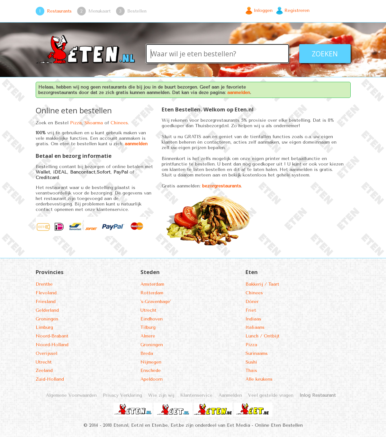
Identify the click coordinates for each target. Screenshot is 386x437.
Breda (146, 353)
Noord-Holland (52, 344)
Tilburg (148, 327)
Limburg (44, 327)
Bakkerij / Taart (262, 284)
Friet (251, 310)
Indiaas (253, 319)
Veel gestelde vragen (270, 395)
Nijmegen (150, 362)
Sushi (251, 362)
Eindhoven (151, 319)
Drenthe (44, 284)
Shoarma (94, 123)
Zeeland (44, 370)
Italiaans (255, 327)
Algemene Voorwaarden (71, 395)
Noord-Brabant (52, 336)
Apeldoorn (151, 379)
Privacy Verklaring (122, 395)
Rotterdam (151, 293)
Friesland (46, 301)
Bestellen (137, 11)
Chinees (119, 123)
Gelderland (47, 310)
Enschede (150, 370)
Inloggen (263, 10)
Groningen (47, 319)
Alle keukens (259, 379)
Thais (251, 370)
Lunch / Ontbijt (263, 336)
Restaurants (59, 11)
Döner (252, 301)
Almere (147, 336)
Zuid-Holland (50, 379)
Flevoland (46, 293)
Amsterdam (152, 284)
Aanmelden (230, 395)
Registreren (297, 10)
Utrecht (44, 362)
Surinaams (257, 353)
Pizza (76, 123)
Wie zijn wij (161, 395)
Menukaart (99, 11)
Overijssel (46, 353)
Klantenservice (196, 395)
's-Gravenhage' (155, 301)
